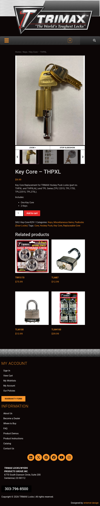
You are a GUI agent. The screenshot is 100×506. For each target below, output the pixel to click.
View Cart (8, 375)
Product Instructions (13, 438)
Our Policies (9, 390)
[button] (7, 40)
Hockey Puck (46, 225)
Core (36, 225)
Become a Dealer (11, 418)
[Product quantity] (19, 213)
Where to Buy (9, 423)
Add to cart (32, 213)
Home (18, 52)
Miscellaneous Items (64, 222)
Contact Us (8, 448)
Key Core (58, 225)
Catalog (7, 443)
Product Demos (11, 433)
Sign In (6, 370)
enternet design (91, 503)
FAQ (5, 428)
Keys (25, 52)
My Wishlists (9, 380)
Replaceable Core (71, 225)
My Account (9, 385)
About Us (7, 413)
